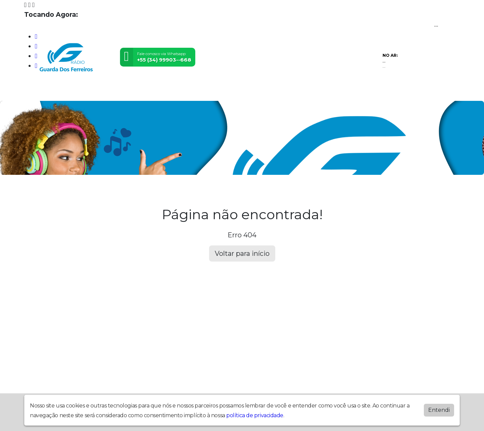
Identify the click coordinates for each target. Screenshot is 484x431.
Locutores (161, 90)
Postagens (205, 90)
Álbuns (244, 90)
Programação (80, 90)
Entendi (439, 410)
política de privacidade (254, 415)
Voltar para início (242, 253)
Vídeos (123, 90)
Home (39, 90)
